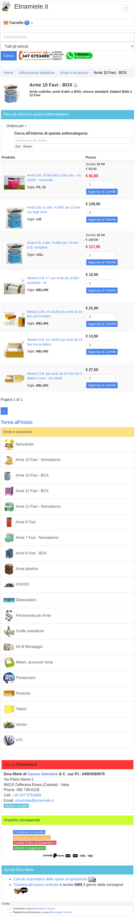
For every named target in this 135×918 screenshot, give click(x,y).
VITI (13, 740)
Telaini (14, 709)
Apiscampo (18, 444)
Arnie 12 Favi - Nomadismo (32, 507)
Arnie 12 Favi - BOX (26, 491)
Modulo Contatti (16, 806)
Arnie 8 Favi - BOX (25, 553)
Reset (27, 146)
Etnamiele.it (31, 6)
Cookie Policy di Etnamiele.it (34, 843)
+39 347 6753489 (26, 795)
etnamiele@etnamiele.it (34, 800)
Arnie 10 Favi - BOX (26, 475)
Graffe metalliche (23, 631)
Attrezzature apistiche (37, 73)
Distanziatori (19, 600)
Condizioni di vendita (29, 832)
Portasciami (19, 678)
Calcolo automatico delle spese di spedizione (50, 879)
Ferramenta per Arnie (27, 616)
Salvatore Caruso (45, 908)
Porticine (16, 693)
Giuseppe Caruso (62, 912)
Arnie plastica (20, 569)
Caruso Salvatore (42, 774)
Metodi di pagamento (29, 848)
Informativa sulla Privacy (31, 837)
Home (8, 73)
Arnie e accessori (74, 73)
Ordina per (16, 126)
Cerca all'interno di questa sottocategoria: (51, 133)
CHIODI (16, 584)
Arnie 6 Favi (19, 522)
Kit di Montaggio (22, 647)
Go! (18, 146)
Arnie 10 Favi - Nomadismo (32, 460)
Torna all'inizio (17, 422)
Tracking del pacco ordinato (36, 885)
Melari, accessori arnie (28, 662)
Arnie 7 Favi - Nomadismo (31, 538)
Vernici (15, 725)
